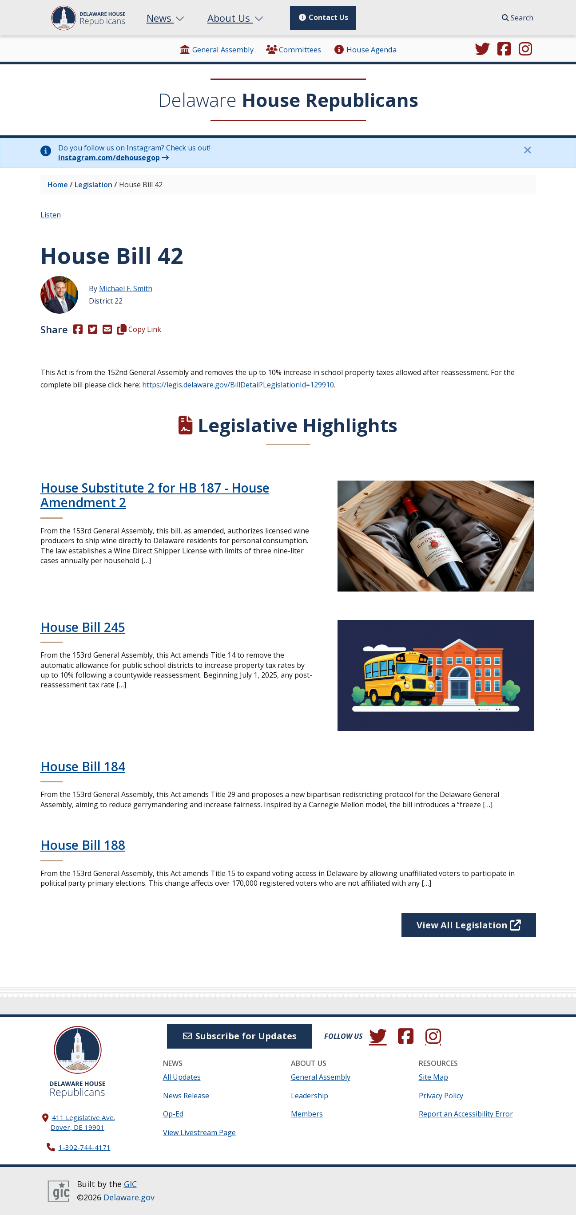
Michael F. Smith (125, 288)
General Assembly (216, 49)
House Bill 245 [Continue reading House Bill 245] (82, 627)
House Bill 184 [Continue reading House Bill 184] (82, 766)
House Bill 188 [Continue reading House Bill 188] (82, 844)
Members (307, 1114)
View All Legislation (469, 925)
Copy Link (139, 329)
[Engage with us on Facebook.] (504, 50)
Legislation (93, 184)
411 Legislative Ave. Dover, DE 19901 (83, 1122)
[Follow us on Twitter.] (482, 50)
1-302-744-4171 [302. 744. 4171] (85, 1147)
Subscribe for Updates (239, 1036)
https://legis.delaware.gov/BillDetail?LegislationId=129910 (238, 385)
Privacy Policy (441, 1096)
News (167, 17)
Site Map (433, 1077)
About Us (236, 17)
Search (517, 18)
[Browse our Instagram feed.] (525, 50)
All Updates (182, 1077)
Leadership (309, 1096)
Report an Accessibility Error (466, 1114)
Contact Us (323, 17)
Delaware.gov (129, 1197)
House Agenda (364, 49)
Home (58, 184)
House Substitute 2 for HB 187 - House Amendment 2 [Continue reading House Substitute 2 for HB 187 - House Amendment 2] (155, 495)
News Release (186, 1096)
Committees (293, 49)
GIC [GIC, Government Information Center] (130, 1184)
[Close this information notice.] (527, 150)
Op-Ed (173, 1114)
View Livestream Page (199, 1132)
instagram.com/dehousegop (109, 157)
